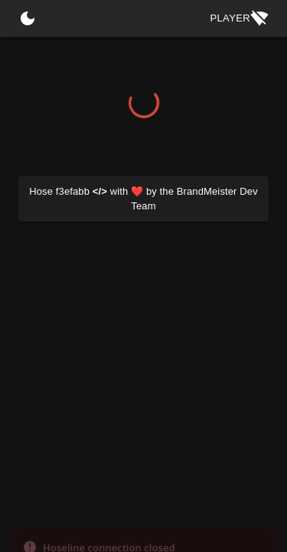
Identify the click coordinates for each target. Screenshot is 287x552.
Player (239, 18)
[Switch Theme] (27, 18)
